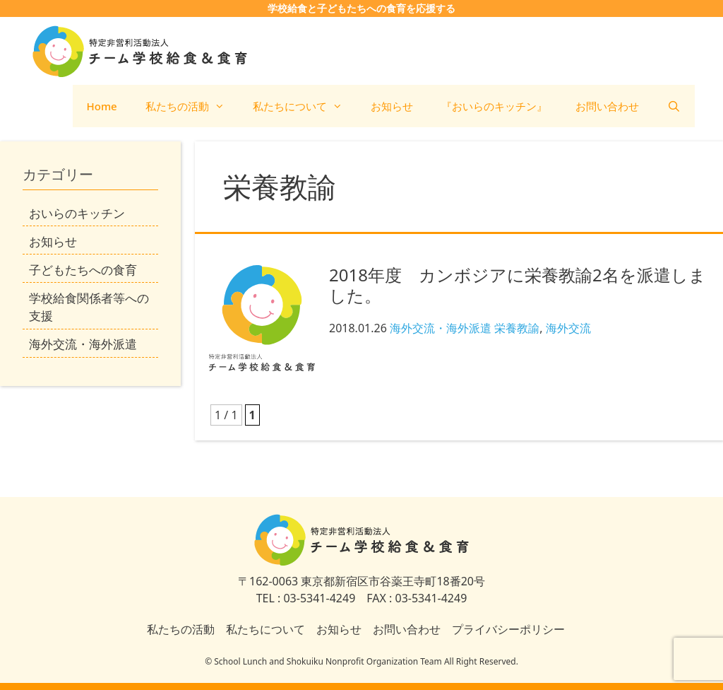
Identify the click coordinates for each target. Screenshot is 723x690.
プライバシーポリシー (508, 629)
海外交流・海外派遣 (440, 328)
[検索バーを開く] (674, 106)
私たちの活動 (192, 106)
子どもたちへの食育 (83, 270)
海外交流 (568, 328)
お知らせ (392, 106)
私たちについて (305, 106)
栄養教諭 (516, 328)
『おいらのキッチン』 (494, 106)
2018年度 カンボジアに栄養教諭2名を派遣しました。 (517, 285)
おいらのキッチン (77, 213)
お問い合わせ (607, 106)
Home (102, 106)
